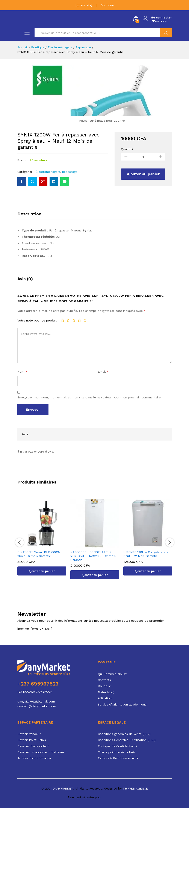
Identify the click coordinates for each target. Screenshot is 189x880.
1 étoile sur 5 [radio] (62, 392)
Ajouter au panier (143, 246)
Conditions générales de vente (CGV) (124, 806)
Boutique (107, 5)
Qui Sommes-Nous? (112, 746)
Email (103, 443)
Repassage (69, 243)
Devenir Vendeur (29, 806)
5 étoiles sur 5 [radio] (85, 392)
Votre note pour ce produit (37, 392)
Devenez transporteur (33, 818)
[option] (41, 612)
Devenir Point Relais (31, 812)
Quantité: (127, 221)
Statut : (23, 232)
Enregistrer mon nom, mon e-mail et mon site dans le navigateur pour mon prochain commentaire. (89, 469)
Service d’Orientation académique (122, 776)
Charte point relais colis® (116, 824)
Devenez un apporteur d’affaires (40, 824)
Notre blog (105, 764)
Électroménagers (48, 243)
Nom (22, 443)
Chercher (166, 32)
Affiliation (105, 770)
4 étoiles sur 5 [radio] (79, 392)
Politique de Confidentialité (117, 818)
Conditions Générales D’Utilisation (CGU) (127, 812)
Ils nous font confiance (34, 830)
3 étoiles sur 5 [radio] (74, 392)
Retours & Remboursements (118, 830)
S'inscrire (158, 21)
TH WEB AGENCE (135, 860)
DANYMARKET (63, 860)
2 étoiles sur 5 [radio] (68, 392)
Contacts (104, 752)
